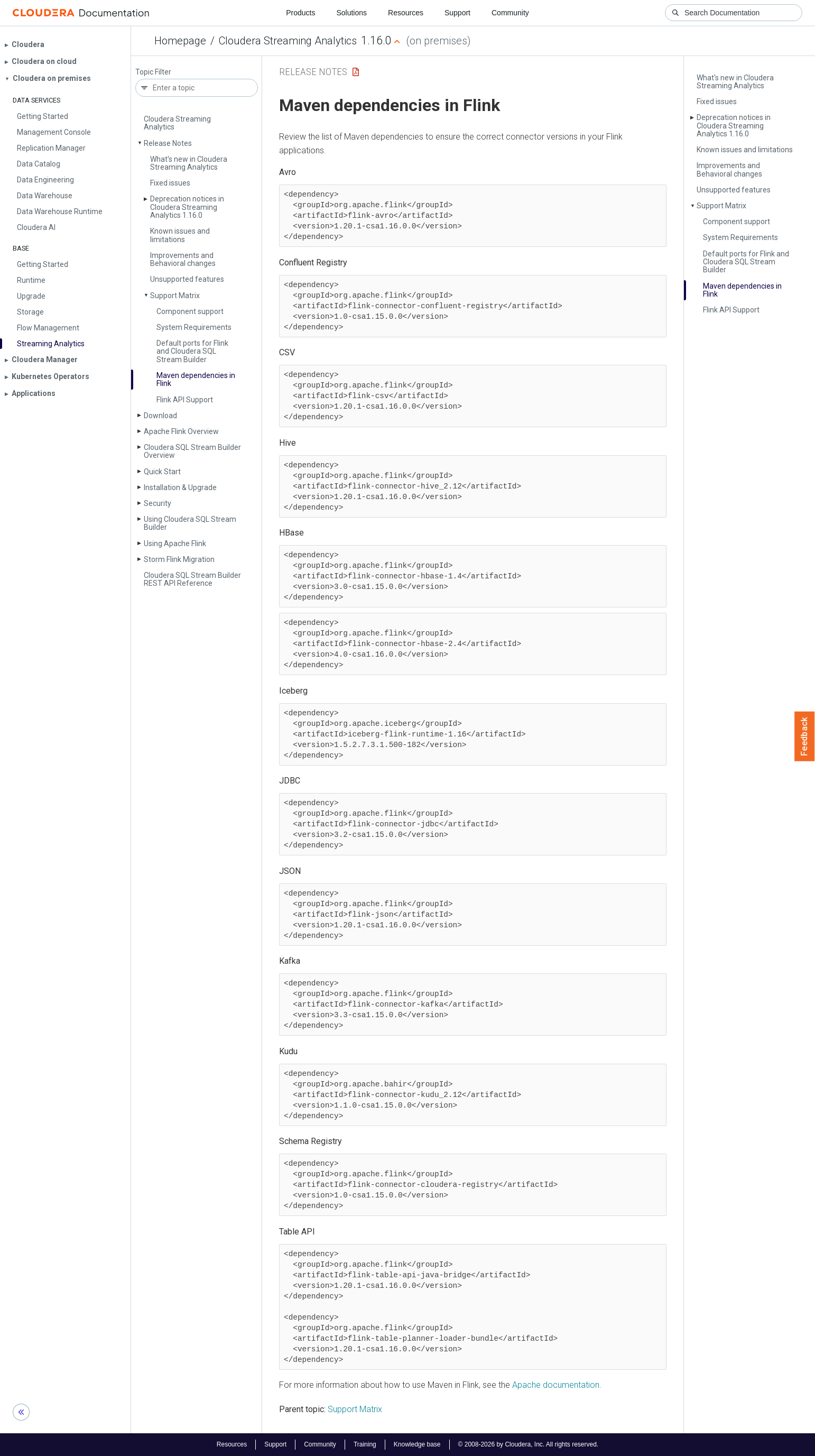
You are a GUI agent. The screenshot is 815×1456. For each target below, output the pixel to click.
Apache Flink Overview (181, 431)
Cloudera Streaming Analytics (288, 40)
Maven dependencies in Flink (195, 379)
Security (157, 503)
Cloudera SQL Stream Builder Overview (192, 451)
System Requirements (193, 327)
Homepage (180, 40)
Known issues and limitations (180, 235)
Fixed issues (170, 183)
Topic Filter (153, 72)
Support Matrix (175, 295)
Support (457, 12)
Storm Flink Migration (179, 559)
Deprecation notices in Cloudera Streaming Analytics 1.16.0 (187, 207)
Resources (405, 12)
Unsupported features (187, 279)
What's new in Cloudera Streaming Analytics (188, 163)
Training (365, 1444)
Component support (190, 311)
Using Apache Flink (175, 543)
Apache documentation (555, 1385)
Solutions (351, 12)
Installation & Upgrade (180, 487)
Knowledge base (417, 1444)
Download (160, 415)
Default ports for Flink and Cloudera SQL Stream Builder (192, 351)
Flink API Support (184, 399)
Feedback (805, 736)
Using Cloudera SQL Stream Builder (190, 523)
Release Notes (168, 143)
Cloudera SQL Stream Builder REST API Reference (192, 579)
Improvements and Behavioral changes (183, 259)
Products (300, 12)
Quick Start (162, 471)
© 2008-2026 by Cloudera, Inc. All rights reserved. (528, 1444)
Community (510, 12)
